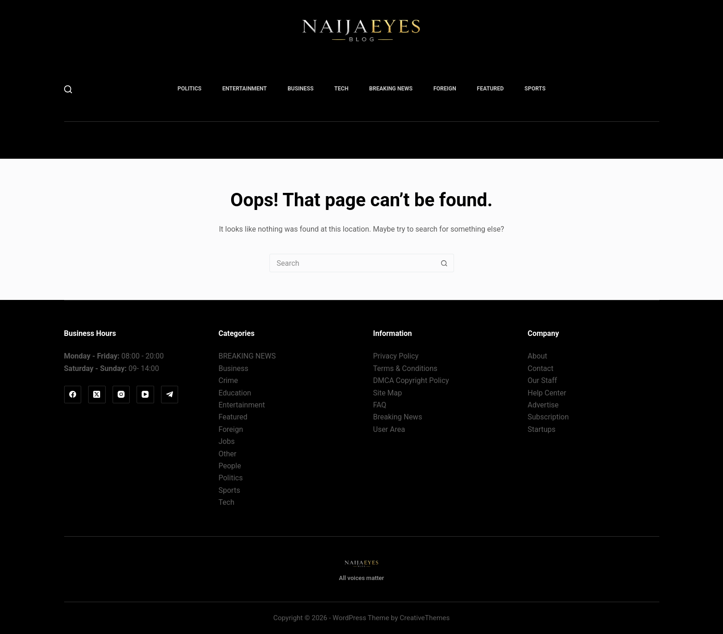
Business (300, 88)
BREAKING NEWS (390, 88)
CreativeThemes (425, 618)
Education (235, 393)
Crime (228, 380)
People (230, 465)
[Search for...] (352, 263)
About (538, 356)
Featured (490, 88)
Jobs (227, 441)
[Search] (68, 89)
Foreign (444, 88)
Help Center (547, 393)
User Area (389, 429)
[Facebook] (73, 394)
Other (228, 453)
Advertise (543, 405)
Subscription (548, 417)
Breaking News (397, 417)
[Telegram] (170, 394)
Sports (535, 88)
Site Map (387, 393)
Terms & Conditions (405, 368)
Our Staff (542, 380)
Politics (190, 88)
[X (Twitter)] (97, 394)
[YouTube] (145, 394)
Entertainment (244, 88)
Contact (541, 368)
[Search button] (444, 263)
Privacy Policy (396, 356)
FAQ (380, 405)
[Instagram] (121, 394)
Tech (342, 88)
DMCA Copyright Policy (411, 380)
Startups (542, 429)
